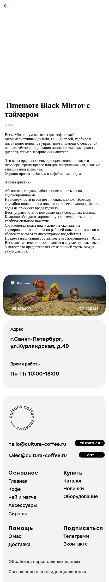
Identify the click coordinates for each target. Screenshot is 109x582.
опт (90, 455)
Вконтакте (75, 544)
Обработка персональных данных (44, 561)
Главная (17, 481)
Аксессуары (22, 505)
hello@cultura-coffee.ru (37, 444)
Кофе (14, 489)
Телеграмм (76, 536)
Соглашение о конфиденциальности (47, 572)
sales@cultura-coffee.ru (37, 455)
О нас (14, 536)
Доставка (19, 544)
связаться (90, 443)
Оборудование (80, 497)
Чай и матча (22, 497)
